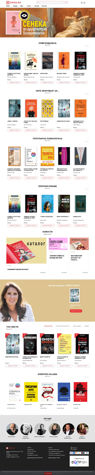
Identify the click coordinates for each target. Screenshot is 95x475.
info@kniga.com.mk (14, 457)
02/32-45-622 (14, 455)
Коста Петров (28, 124)
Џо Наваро (43, 172)
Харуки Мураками (27, 360)
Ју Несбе (75, 408)
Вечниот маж (61, 73)
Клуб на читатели (31, 451)
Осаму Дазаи (60, 408)
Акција (15, 6)
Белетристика (48, 326)
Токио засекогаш (46, 216)
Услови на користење (54, 449)
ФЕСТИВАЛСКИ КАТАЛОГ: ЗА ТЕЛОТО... (76, 258)
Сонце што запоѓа (62, 404)
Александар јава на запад (31, 74)
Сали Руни (43, 124)
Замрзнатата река (63, 121)
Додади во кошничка (15, 82)
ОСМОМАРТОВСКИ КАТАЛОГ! (18, 269)
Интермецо (44, 121)
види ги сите (47, 45)
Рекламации (30, 453)
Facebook (74, 447)
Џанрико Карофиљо (62, 220)
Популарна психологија (63, 326)
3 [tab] (93, 10)
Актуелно (9, 265)
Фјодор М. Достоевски (46, 77)
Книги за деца (77, 326)
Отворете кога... (11, 404)
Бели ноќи (44, 73)
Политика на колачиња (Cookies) (57, 455)
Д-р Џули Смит (28, 172)
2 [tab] (90, 10)
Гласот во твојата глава (30, 121)
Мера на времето (63, 216)
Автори (37, 6)
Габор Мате (43, 408)
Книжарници (30, 449)
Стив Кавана (76, 77)
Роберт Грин (60, 172)
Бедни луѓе (77, 216)
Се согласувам (48, 473)
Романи (86, 326)
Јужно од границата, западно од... (30, 357)
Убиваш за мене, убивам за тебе (79, 74)
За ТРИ (29, 447)
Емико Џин (43, 220)
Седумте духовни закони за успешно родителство (14, 170)
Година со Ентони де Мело (13, 74)
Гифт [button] (21, 6)
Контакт (44, 6)
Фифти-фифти (45, 357)
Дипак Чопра (10, 172)
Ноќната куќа (76, 404)
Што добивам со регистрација (56, 451)
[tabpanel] (47, 22)
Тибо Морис (76, 124)
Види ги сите (9, 329)
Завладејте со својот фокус (78, 121)
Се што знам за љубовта (62, 357)
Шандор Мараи (11, 124)
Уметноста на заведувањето (62, 169)
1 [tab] (88, 10)
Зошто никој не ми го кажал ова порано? (30, 170)
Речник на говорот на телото (47, 169)
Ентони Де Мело (11, 77)
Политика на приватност (55, 453)
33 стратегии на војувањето (78, 169)
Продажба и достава (32, 455)
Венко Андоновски (29, 77)
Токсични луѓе (28, 404)
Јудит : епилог (12, 121)
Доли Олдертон (61, 360)
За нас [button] (29, 6)
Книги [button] (8, 6)
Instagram (74, 449)
